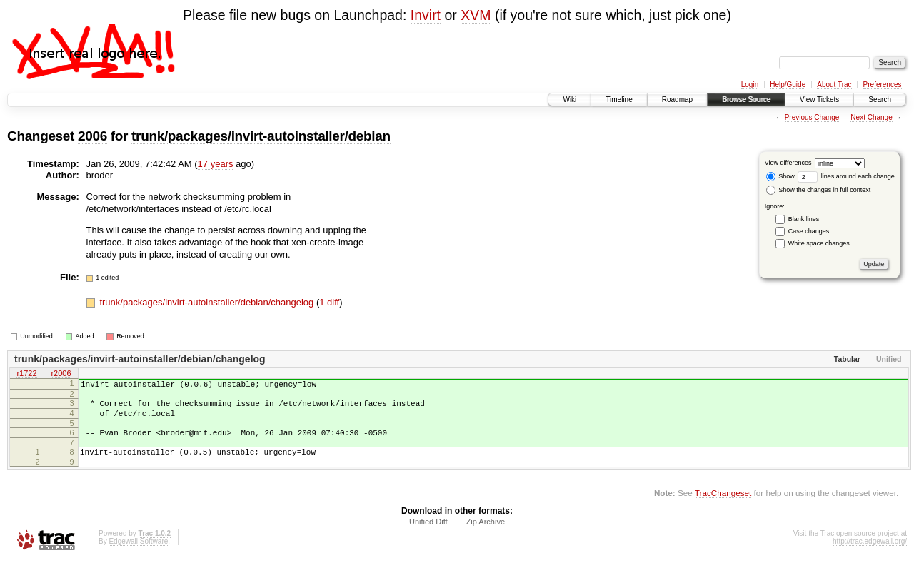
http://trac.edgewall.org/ (870, 554)
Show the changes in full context (818, 189)
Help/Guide (787, 84)
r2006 (61, 374)
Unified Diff (428, 534)
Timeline (619, 99)
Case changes (809, 231)
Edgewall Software (138, 554)
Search (879, 99)
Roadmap (677, 99)
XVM (476, 15)
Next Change (871, 117)
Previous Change (812, 117)
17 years (215, 163)
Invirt (426, 15)
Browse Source (746, 99)
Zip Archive (485, 534)
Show (780, 176)
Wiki (569, 99)
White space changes (819, 243)
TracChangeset (723, 505)
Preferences (882, 84)
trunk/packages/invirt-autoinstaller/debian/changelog (207, 302)
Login (749, 84)
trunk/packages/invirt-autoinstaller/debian (261, 135)
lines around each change (846, 176)
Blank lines (804, 219)
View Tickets (819, 99)
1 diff (329, 302)
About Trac (834, 84)
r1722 (26, 374)
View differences (788, 162)
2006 (92, 135)
